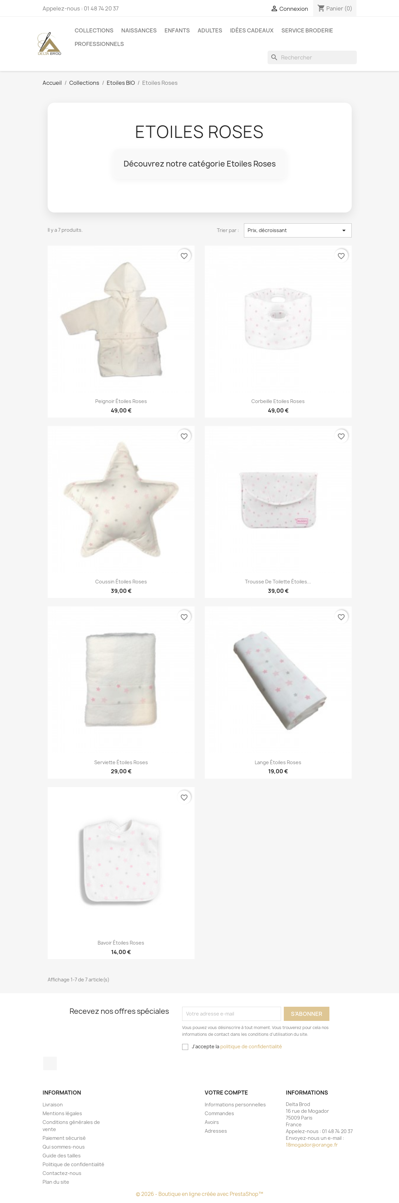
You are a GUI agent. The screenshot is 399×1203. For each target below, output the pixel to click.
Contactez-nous (62, 1173)
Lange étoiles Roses (278, 762)
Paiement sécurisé (64, 1138)
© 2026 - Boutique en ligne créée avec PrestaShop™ (199, 1194)
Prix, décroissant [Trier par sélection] (298, 230)
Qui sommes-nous (64, 1147)
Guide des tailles (62, 1155)
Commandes (219, 1113)
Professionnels (99, 44)
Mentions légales (62, 1113)
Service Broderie (307, 30)
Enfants (177, 30)
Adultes (210, 30)
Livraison (53, 1104)
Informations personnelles (235, 1104)
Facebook (50, 1063)
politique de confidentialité (251, 1046)
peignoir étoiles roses (121, 401)
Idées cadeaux (252, 30)
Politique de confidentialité (73, 1164)
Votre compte (226, 1092)
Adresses (216, 1131)
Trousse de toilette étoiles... (278, 581)
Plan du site (56, 1182)
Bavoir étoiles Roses (121, 942)
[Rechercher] (312, 57)
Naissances (139, 30)
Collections (94, 30)
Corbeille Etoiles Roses (278, 401)
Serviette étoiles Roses (121, 762)
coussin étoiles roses (121, 581)
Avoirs (212, 1122)
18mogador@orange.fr (312, 1145)
